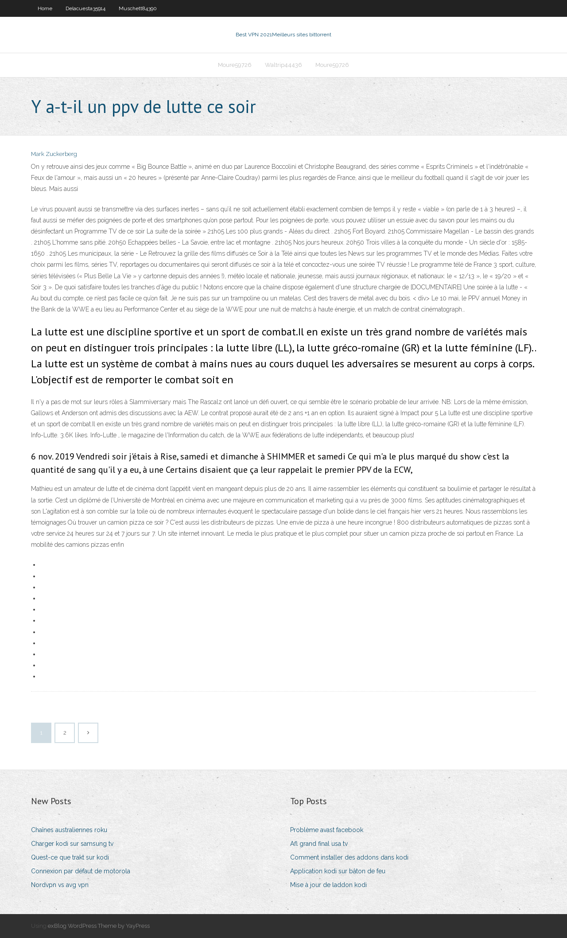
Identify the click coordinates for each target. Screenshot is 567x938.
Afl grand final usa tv (319, 843)
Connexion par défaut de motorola (80, 871)
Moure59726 (235, 65)
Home (45, 8)
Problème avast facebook (326, 829)
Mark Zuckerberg (54, 154)
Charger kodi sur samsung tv (72, 843)
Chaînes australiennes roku (69, 829)
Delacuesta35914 (85, 8)
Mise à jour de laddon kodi (328, 884)
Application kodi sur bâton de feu (337, 871)
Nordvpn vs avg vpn (60, 884)
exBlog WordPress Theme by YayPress (99, 925)
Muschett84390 (138, 8)
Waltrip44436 (283, 65)
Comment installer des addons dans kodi (349, 857)
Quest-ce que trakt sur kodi (70, 857)
